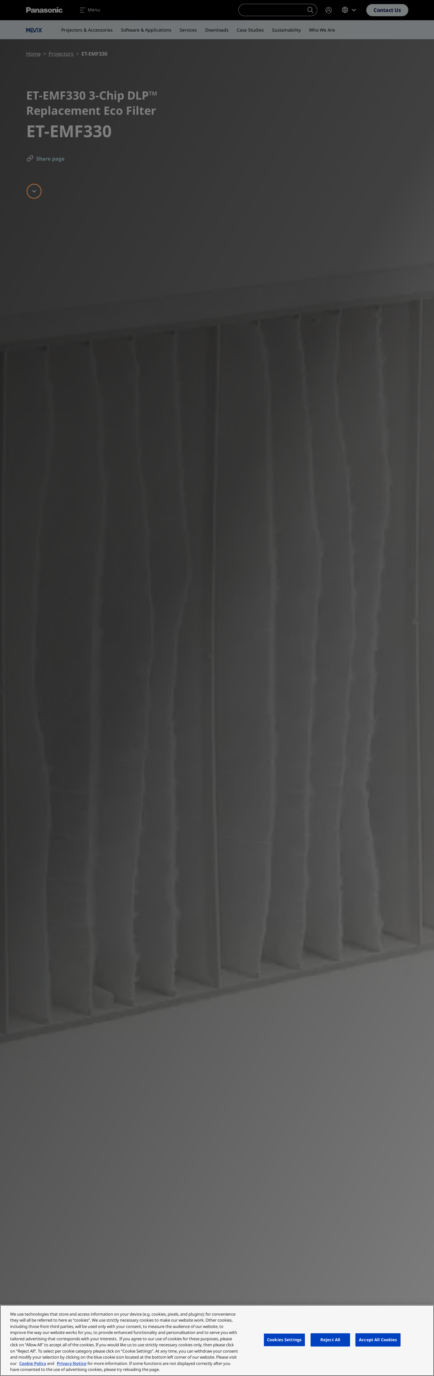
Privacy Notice (71, 1363)
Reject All (330, 1339)
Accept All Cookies (378, 1339)
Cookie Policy (32, 1363)
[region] (217, 1340)
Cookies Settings (284, 1339)
